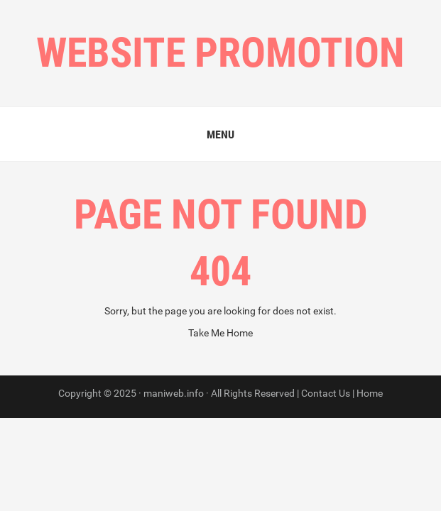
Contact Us (325, 393)
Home (369, 393)
